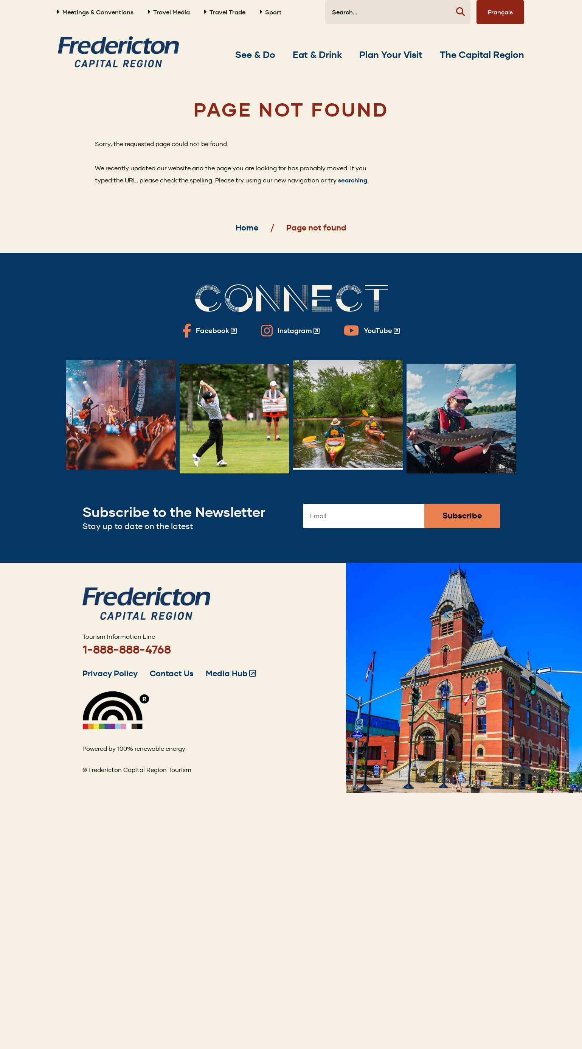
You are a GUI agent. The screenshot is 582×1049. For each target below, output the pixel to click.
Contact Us (172, 673)
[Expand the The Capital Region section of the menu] (482, 54)
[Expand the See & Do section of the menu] (255, 54)
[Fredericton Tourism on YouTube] (372, 331)
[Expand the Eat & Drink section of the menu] (317, 54)
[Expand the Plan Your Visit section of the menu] (391, 54)
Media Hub (231, 673)
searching (352, 180)
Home (247, 228)
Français (500, 12)
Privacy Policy (110, 673)
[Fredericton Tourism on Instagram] (290, 331)
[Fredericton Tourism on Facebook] (210, 331)
